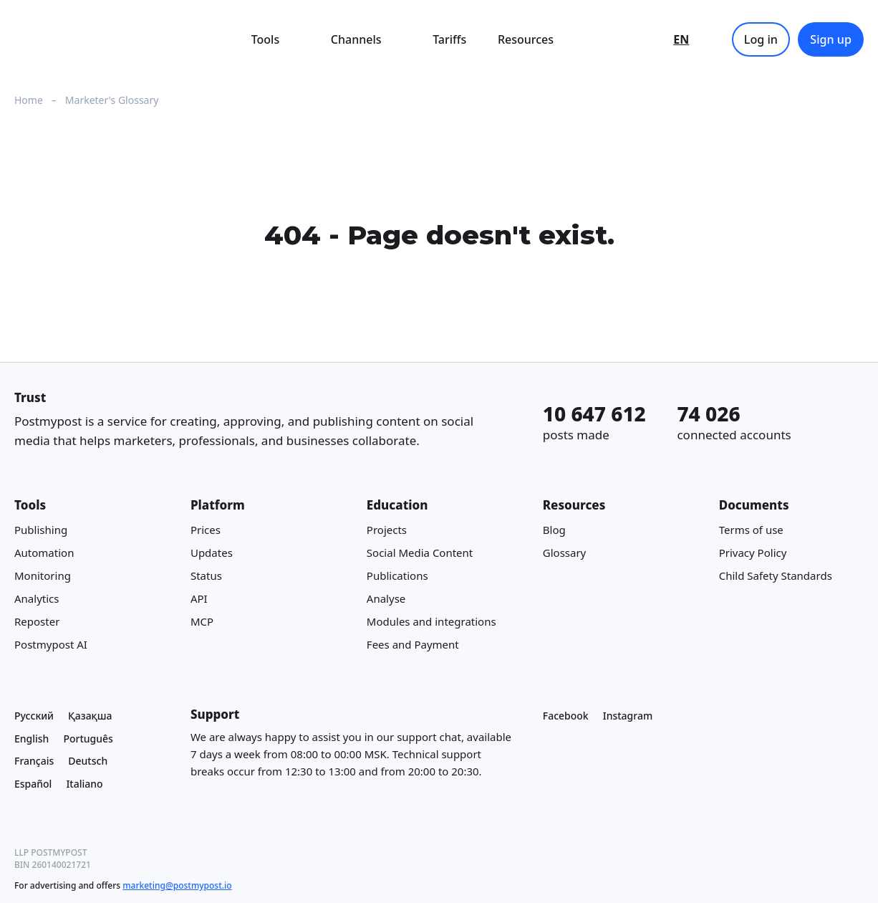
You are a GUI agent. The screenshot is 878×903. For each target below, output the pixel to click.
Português (87, 738)
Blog (554, 529)
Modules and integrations (431, 621)
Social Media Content (420, 552)
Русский (34, 715)
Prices (205, 529)
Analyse (386, 598)
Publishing (40, 529)
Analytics (36, 598)
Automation (44, 552)
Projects (387, 529)
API (199, 598)
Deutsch (87, 761)
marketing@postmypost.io (176, 885)
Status (206, 575)
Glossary (565, 552)
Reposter (36, 621)
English (31, 738)
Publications (397, 575)
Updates (211, 552)
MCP (201, 621)
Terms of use (751, 529)
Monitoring (42, 575)
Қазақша (90, 715)
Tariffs (449, 39)
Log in (761, 39)
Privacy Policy (753, 552)
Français (34, 761)
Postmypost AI (50, 644)
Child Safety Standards (775, 575)
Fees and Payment (413, 644)
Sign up (831, 39)
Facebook (566, 715)
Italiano (84, 783)
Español (33, 783)
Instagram (628, 715)
